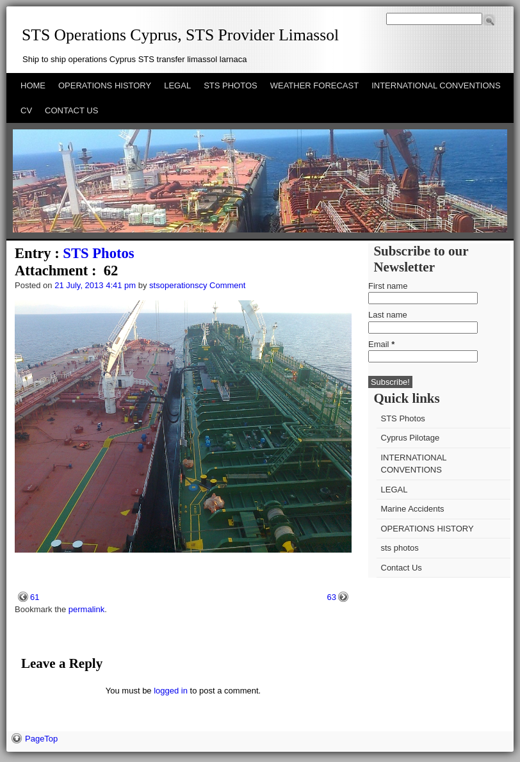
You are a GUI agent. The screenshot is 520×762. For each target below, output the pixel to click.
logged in (171, 690)
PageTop (41, 738)
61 (34, 597)
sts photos (400, 548)
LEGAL (177, 85)
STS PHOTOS (230, 85)
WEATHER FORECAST (314, 85)
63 (331, 597)
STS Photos (98, 253)
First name (387, 286)
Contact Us (401, 567)
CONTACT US (71, 110)
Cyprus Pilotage (410, 437)
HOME (32, 85)
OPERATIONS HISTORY (104, 85)
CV (26, 110)
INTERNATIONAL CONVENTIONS (436, 85)
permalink (86, 609)
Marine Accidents (412, 509)
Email (381, 344)
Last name (387, 315)
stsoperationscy (178, 285)
